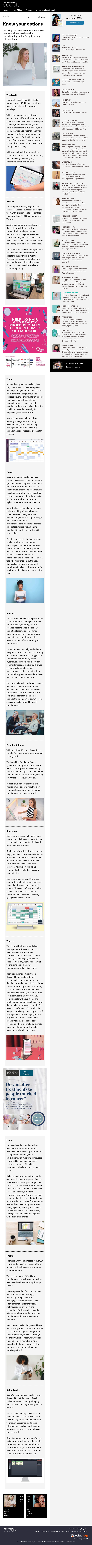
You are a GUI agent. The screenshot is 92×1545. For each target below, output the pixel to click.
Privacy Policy (45, 1531)
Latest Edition (17, 10)
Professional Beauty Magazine (78, 1529)
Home (5, 10)
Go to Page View (74, 23)
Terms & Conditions (72, 1531)
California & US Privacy (57, 1531)
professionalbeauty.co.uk (45, 10)
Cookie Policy (83, 1531)
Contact (37, 1531)
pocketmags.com (80, 1539)
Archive (29, 10)
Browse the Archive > (73, 367)
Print (29, 17)
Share (41, 17)
